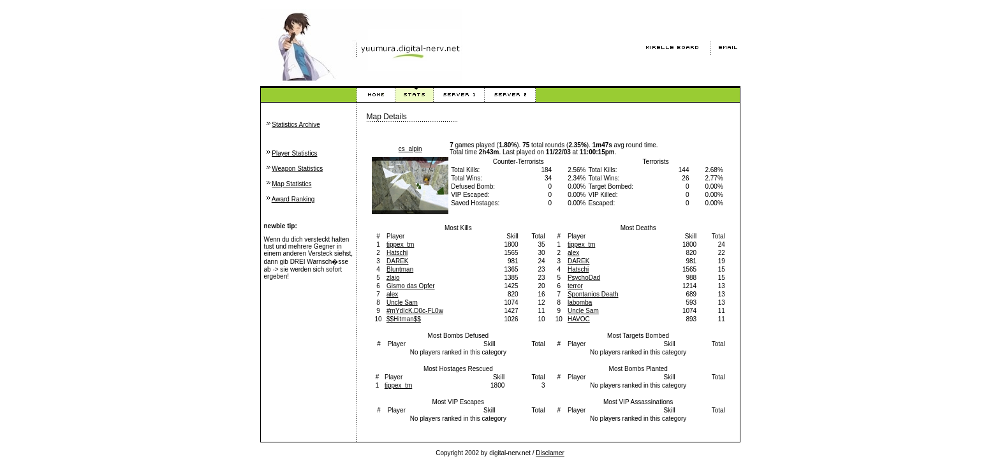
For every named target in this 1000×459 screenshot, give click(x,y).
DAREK (397, 261)
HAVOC (579, 319)
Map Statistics (291, 183)
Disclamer (550, 452)
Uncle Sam (402, 302)
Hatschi (397, 252)
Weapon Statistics (297, 168)
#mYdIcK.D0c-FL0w (414, 310)
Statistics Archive (296, 124)
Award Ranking (293, 199)
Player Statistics (294, 153)
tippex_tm (400, 244)
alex (392, 294)
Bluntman (399, 269)
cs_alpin (410, 148)
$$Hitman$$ (403, 319)
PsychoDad (584, 277)
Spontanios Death (593, 294)
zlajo (393, 277)
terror (575, 285)
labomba (580, 302)
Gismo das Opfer (410, 285)
